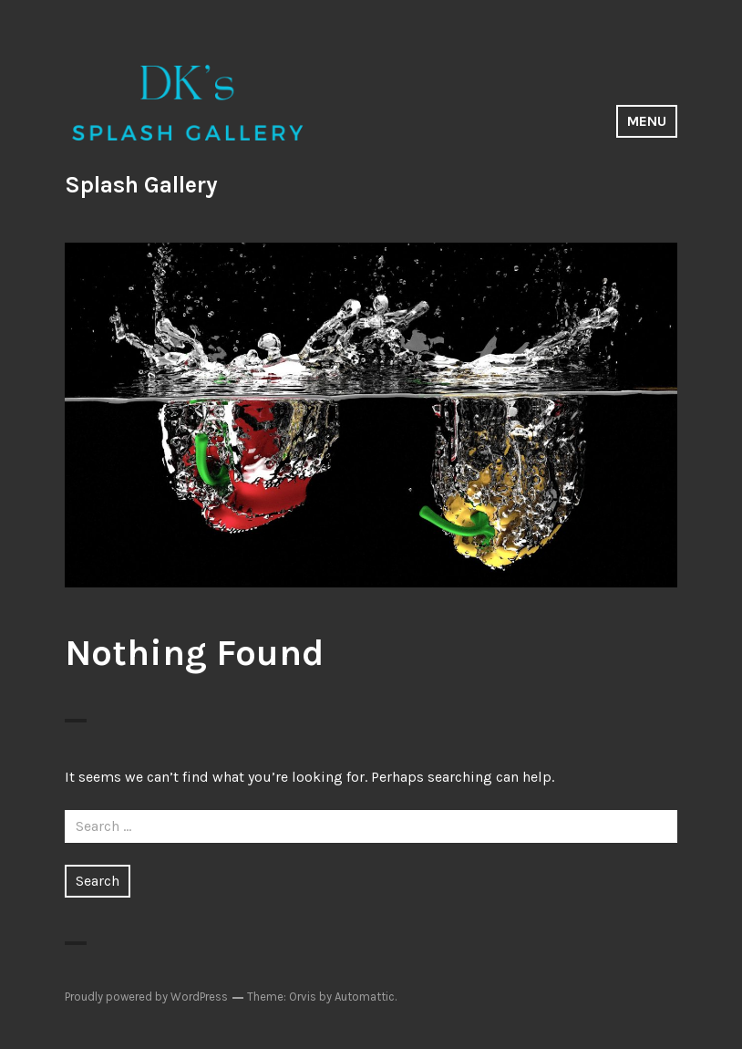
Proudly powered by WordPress (146, 996)
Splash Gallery (141, 184)
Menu (646, 121)
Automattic (365, 996)
